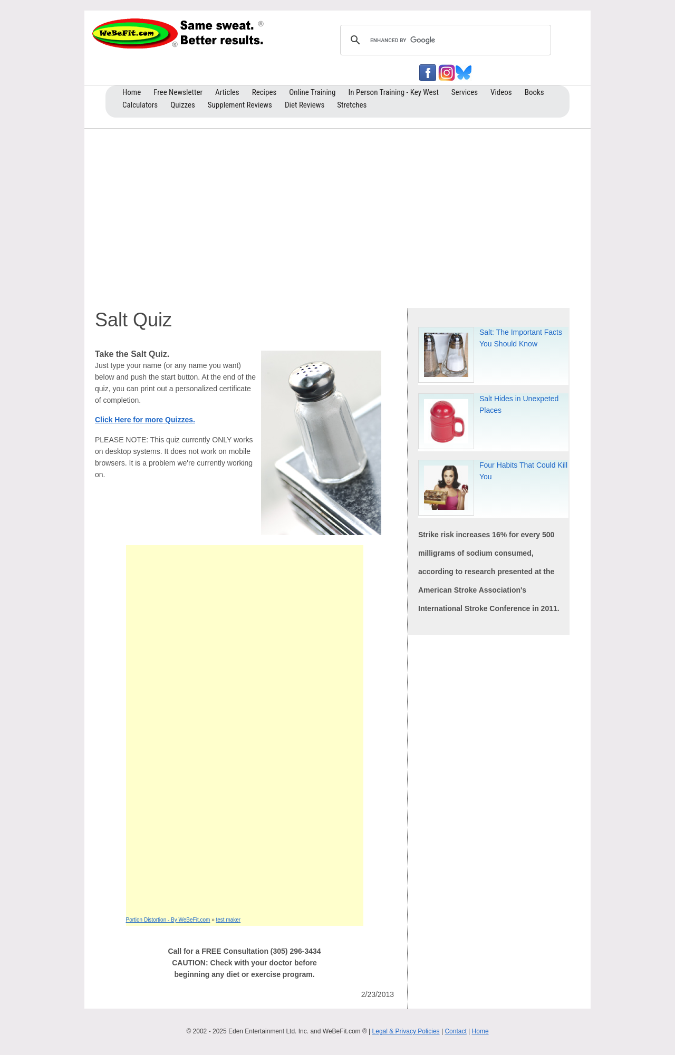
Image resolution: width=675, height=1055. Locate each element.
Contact (455, 1031)
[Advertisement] (337, 215)
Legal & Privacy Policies (406, 1031)
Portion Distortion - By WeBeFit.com (168, 920)
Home (480, 1031)
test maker (228, 920)
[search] (444, 40)
